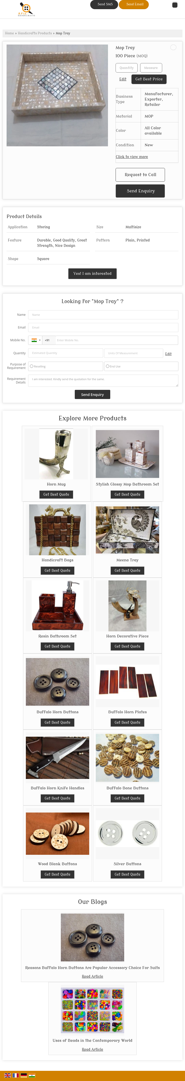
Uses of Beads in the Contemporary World (92, 1040)
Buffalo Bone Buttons (127, 788)
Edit (122, 79)
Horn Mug (56, 484)
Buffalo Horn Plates (127, 712)
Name (21, 314)
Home (9, 33)
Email (22, 327)
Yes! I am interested (92, 273)
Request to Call (140, 174)
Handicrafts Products (35, 33)
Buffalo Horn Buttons (57, 712)
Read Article (92, 976)
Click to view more (132, 157)
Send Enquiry (141, 191)
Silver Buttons (127, 864)
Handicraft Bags (57, 560)
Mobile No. (18, 340)
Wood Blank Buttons (57, 864)
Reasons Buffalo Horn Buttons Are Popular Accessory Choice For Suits (92, 967)
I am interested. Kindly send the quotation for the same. (103, 381)
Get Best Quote (56, 494)
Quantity (19, 353)
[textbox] (151, 68)
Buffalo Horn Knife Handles (57, 788)
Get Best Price (149, 79)
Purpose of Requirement (16, 366)
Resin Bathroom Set (57, 636)
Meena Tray (127, 560)
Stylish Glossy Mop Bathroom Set (127, 484)
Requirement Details (16, 380)
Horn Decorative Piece (127, 636)
